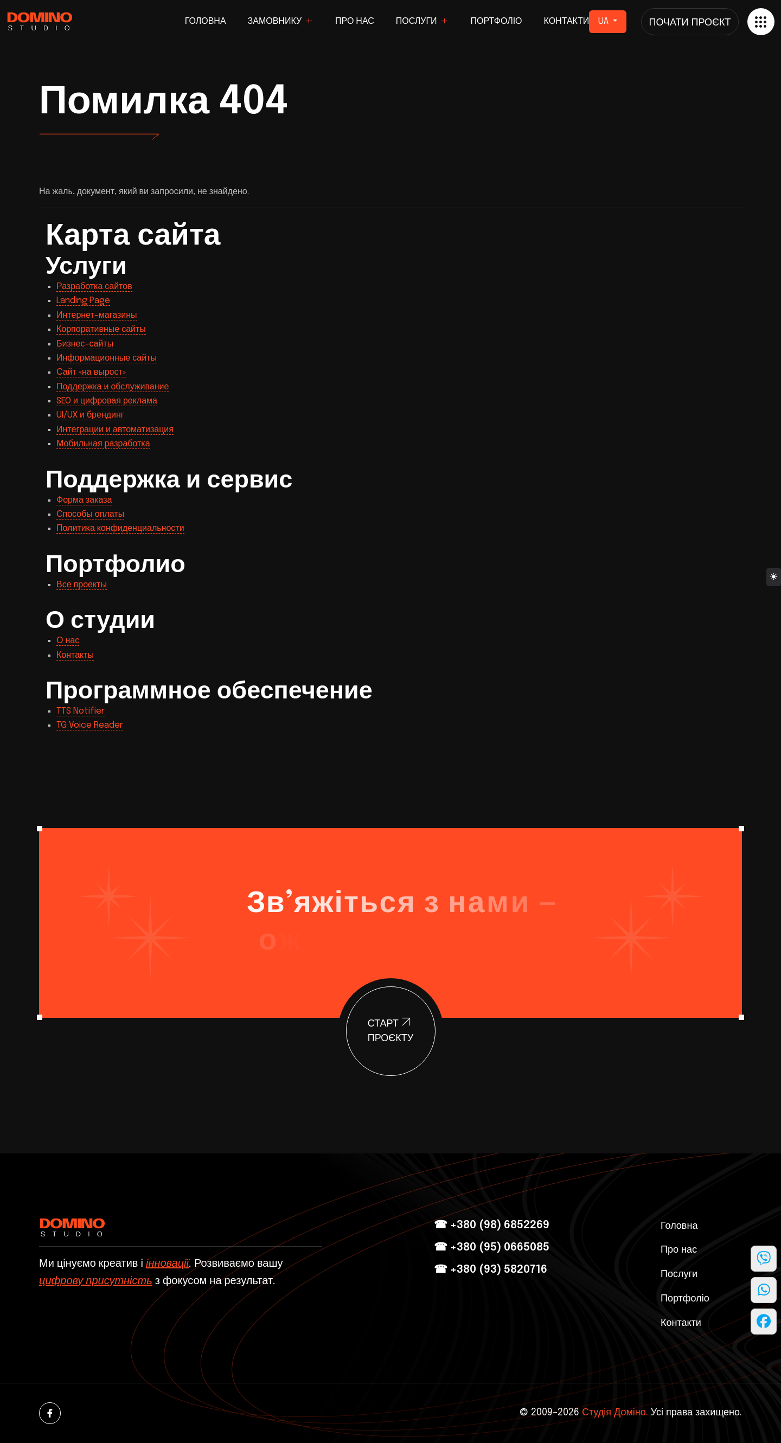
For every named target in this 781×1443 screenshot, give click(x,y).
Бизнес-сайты (84, 344)
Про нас (354, 21)
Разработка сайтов (94, 286)
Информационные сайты (106, 358)
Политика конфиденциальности (120, 528)
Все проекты (81, 584)
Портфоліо (496, 21)
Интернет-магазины (96, 315)
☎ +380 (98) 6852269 (491, 1225)
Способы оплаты (90, 514)
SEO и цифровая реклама (106, 401)
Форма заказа (84, 500)
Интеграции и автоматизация (115, 429)
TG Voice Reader (89, 725)
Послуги (416, 21)
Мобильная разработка (103, 443)
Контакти (567, 21)
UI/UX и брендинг (90, 415)
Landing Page (83, 300)
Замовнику (275, 21)
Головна (205, 21)
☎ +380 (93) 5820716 (490, 1269)
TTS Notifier (80, 711)
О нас (67, 640)
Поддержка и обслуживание (112, 387)
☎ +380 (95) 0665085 (491, 1247)
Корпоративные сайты (101, 329)
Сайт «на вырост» (91, 372)
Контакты (75, 655)
